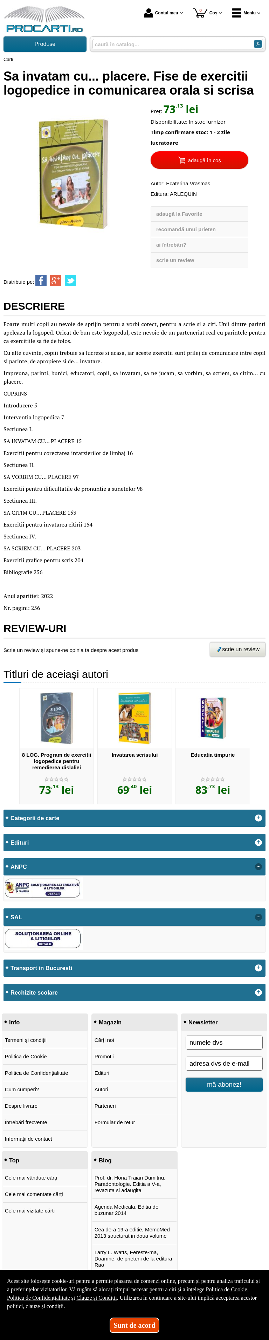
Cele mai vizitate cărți (30, 1211)
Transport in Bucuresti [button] (41, 968)
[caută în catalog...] (170, 44)
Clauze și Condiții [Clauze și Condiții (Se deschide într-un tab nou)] (96, 1298)
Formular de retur (115, 1122)
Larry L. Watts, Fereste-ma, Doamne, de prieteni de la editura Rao (133, 1258)
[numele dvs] (224, 1043)
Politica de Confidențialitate (36, 1073)
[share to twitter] (70, 280)
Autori (101, 1089)
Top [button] (14, 1160)
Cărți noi (104, 1040)
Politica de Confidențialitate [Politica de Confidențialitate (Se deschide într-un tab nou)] (38, 1298)
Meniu (244, 13)
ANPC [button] (19, 867)
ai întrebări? (171, 245)
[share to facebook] (41, 280)
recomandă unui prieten (186, 229)
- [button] (258, 866)
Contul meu (161, 13)
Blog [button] (105, 1160)
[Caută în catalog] (258, 44)
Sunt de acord (135, 1325)
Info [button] (14, 1022)
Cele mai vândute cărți (31, 1178)
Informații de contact (28, 1139)
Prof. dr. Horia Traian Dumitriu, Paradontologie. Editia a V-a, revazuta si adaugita (130, 1184)
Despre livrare (21, 1106)
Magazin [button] (110, 1022)
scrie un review (175, 260)
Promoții (104, 1056)
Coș (205, 13)
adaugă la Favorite (179, 214)
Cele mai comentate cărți (34, 1194)
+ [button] (258, 818)
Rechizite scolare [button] (34, 992)
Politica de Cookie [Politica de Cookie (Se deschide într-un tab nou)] (226, 1289)
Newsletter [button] (203, 1022)
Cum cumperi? (22, 1089)
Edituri (102, 1073)
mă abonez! (224, 1084)
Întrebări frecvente (26, 1122)
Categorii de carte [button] (35, 818)
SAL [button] (16, 917)
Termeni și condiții (26, 1040)
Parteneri (105, 1106)
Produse (45, 44)
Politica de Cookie (26, 1056)
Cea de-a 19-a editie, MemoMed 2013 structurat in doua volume (132, 1232)
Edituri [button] (20, 842)
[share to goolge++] (55, 280)
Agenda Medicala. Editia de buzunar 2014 (127, 1210)
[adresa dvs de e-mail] (224, 1064)
